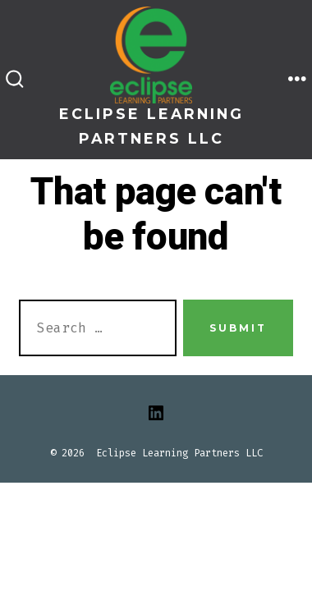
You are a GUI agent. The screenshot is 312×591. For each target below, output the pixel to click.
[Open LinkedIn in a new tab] (156, 413)
